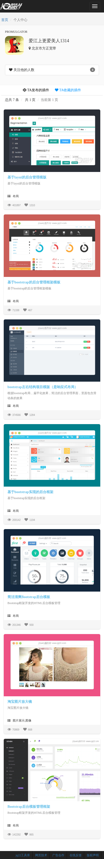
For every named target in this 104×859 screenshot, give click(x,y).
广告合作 (58, 855)
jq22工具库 (23, 855)
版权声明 (93, 855)
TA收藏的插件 (68, 90)
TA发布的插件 (36, 90)
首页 (4, 20)
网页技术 (41, 855)
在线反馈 (76, 855)
